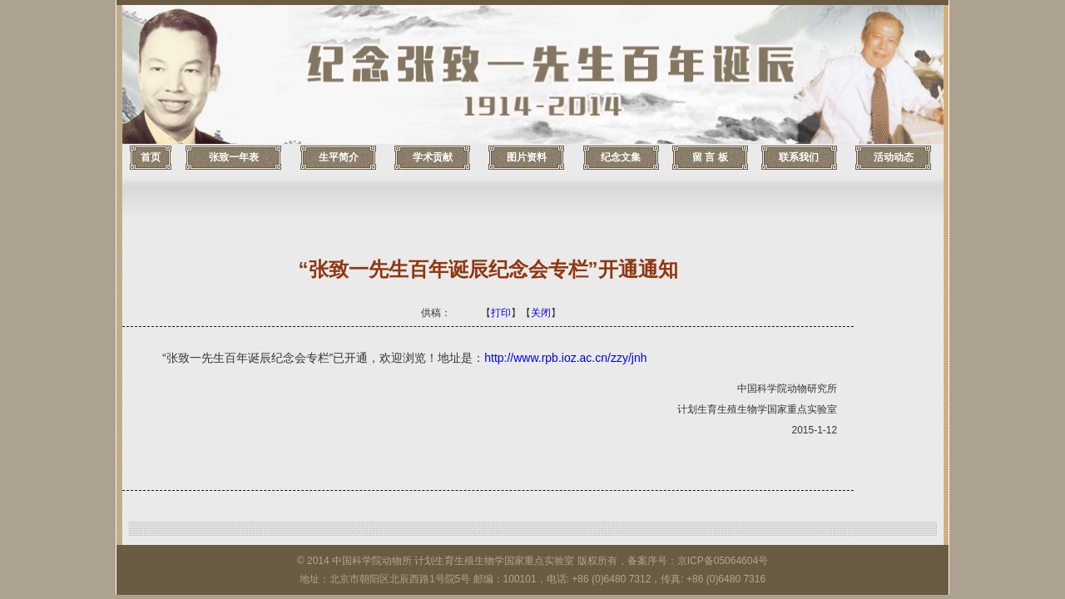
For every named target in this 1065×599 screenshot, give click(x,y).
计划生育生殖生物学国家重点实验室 (494, 561)
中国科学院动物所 (372, 561)
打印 (501, 313)
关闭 (541, 313)
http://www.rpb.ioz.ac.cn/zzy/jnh (565, 357)
